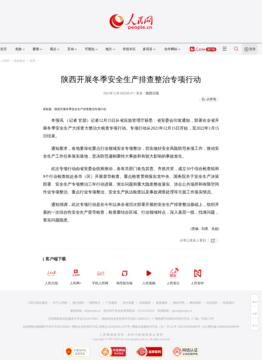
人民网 (5, 60)
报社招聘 (78, 302)
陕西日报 (152, 93)
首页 (3, 49)
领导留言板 (124, 275)
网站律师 (195, 302)
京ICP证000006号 (189, 326)
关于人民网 (60, 302)
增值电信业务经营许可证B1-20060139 (125, 318)
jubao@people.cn (182, 310)
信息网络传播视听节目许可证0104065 (46, 326)
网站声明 (178, 302)
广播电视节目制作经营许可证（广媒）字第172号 (183, 318)
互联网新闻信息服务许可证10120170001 (73, 318)
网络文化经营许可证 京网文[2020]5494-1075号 (101, 326)
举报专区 (129, 49)
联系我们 (229, 302)
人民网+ (76, 275)
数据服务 (162, 302)
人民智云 (173, 275)
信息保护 (212, 302)
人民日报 (51, 275)
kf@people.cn (93, 310)
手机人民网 (100, 275)
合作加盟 (128, 302)
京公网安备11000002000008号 (220, 326)
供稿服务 (145, 302)
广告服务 (111, 302)
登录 (252, 49)
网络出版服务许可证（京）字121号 (154, 326)
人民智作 (197, 275)
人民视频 (149, 275)
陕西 (32, 60)
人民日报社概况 (37, 302)
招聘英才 (95, 302)
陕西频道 (19, 60)
